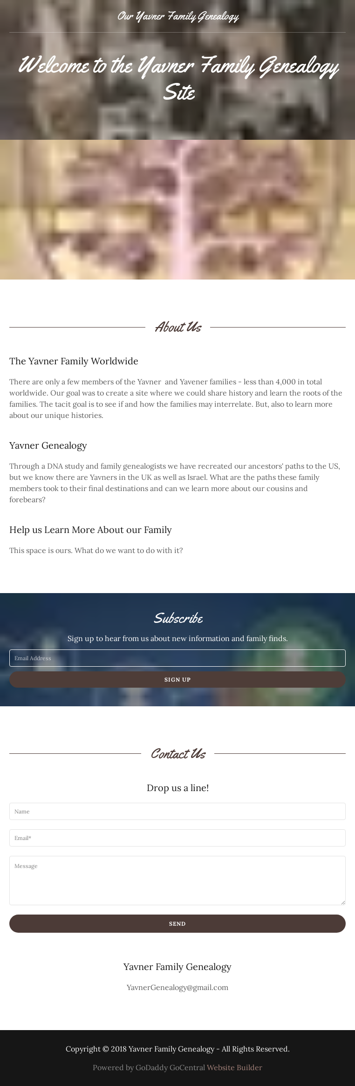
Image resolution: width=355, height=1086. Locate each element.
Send (177, 923)
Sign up (177, 679)
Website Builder (234, 1067)
